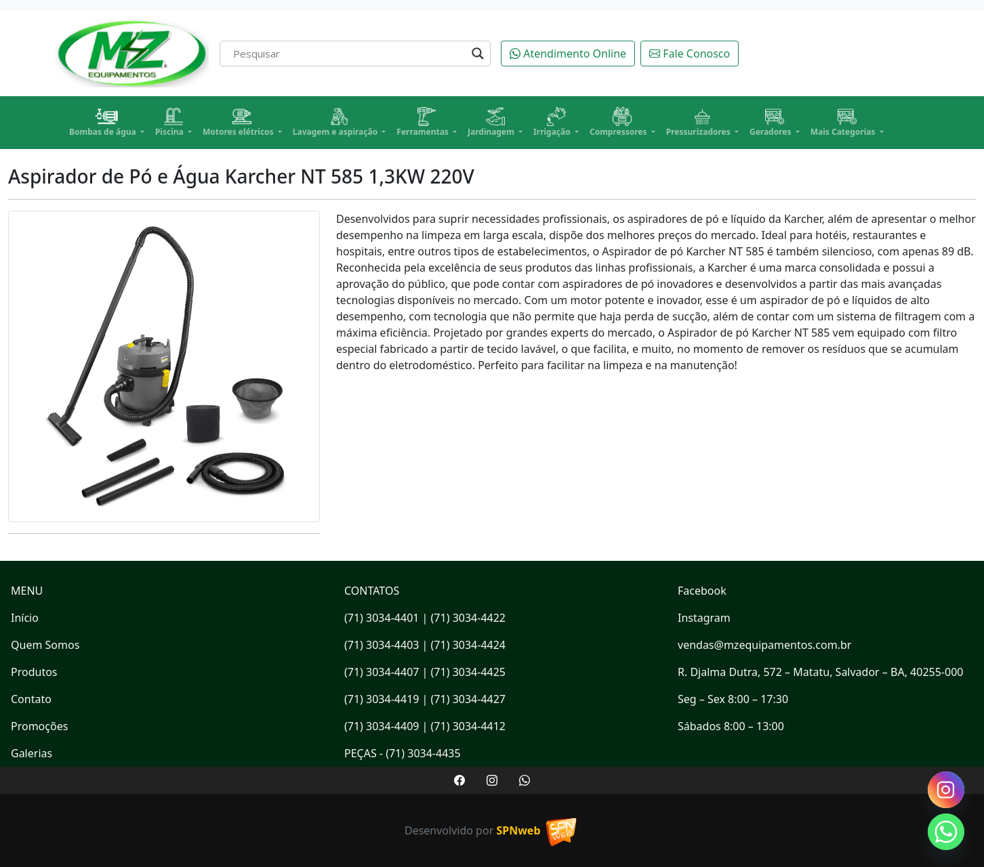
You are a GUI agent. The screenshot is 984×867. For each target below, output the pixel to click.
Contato (31, 699)
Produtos (34, 671)
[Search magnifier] (477, 53)
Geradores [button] (772, 122)
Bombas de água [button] (103, 122)
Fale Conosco (689, 53)
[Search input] (349, 53)
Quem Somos (45, 644)
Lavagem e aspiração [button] (336, 122)
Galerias (31, 753)
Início (25, 617)
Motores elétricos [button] (239, 122)
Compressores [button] (619, 122)
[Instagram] (946, 789)
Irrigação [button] (553, 122)
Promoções (39, 726)
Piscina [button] (170, 122)
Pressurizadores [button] (699, 122)
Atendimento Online (568, 53)
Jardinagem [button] (492, 122)
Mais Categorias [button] (844, 122)
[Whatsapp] (946, 831)
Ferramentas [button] (423, 122)
